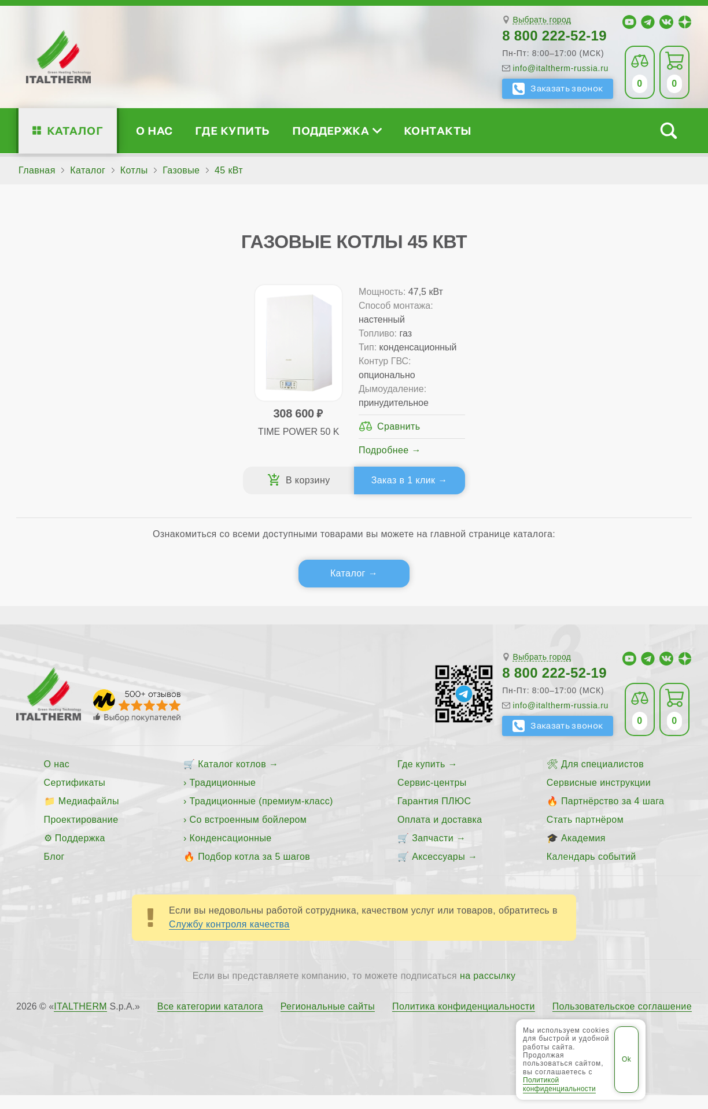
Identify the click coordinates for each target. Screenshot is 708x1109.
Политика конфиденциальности (463, 1020)
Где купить (232, 130)
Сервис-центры (432, 796)
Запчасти (432, 852)
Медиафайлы (88, 815)
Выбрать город (541, 20)
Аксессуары (438, 870)
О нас (154, 130)
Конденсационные (231, 852)
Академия (583, 852)
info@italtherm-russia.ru (560, 68)
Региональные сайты (328, 1020)
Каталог (75, 130)
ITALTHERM (80, 1020)
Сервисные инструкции (599, 796)
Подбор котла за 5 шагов (254, 870)
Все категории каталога (210, 1020)
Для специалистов (602, 778)
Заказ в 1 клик (398, 494)
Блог (54, 870)
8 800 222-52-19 (554, 35)
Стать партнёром (585, 833)
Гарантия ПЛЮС (434, 815)
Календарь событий (591, 870)
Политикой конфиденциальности (559, 1084)
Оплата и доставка (439, 833)
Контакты (438, 130)
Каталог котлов (232, 778)
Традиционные (223, 796)
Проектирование (81, 833)
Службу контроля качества (229, 938)
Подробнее (384, 464)
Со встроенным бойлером (248, 833)
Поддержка (336, 130)
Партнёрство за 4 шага (612, 815)
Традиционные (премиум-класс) (261, 815)
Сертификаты (75, 796)
